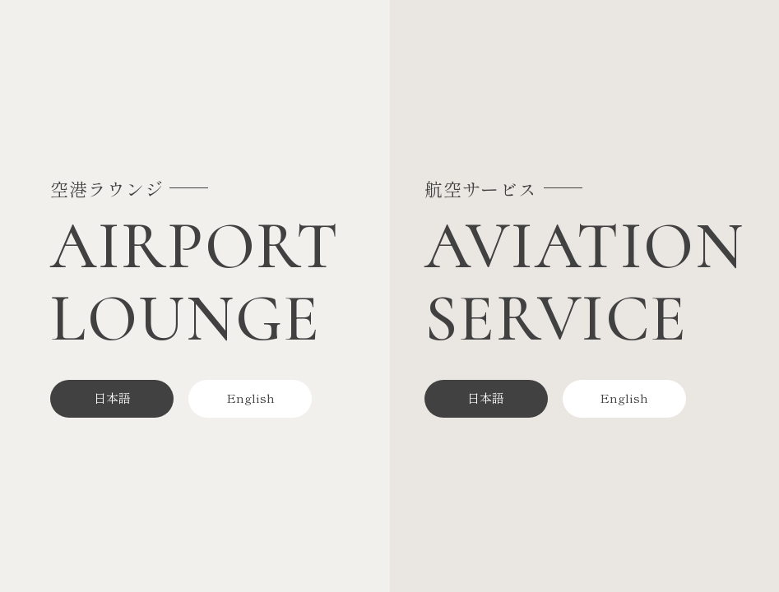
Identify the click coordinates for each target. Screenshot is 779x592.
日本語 (112, 397)
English (250, 397)
